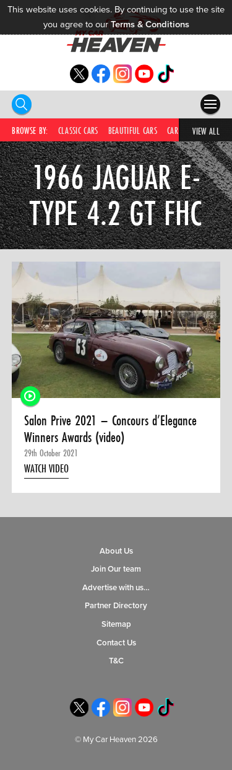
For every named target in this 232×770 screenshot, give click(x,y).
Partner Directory (116, 606)
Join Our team (116, 569)
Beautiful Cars (132, 130)
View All (206, 131)
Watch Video (46, 468)
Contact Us (116, 643)
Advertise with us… (116, 588)
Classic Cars (78, 130)
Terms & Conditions (150, 24)
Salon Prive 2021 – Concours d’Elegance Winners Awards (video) (110, 428)
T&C (116, 661)
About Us (116, 551)
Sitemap (116, 624)
